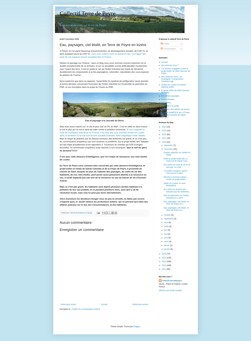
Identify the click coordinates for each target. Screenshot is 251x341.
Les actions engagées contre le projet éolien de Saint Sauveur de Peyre (175, 70)
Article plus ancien (140, 304)
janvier (167, 249)
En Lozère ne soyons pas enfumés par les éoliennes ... (177, 190)
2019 (164, 130)
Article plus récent (68, 304)
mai (166, 234)
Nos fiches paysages (170, 96)
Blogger (137, 326)
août (166, 222)
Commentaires (168, 49)
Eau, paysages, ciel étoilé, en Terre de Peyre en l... (176, 203)
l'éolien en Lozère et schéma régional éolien (173, 86)
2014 (164, 258)
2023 (164, 127)
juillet (166, 226)
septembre (169, 219)
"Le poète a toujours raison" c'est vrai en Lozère (175, 172)
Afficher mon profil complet (170, 290)
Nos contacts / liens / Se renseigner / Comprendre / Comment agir (172, 79)
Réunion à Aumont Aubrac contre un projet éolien (175, 178)
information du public (170, 106)
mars (166, 241)
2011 (164, 269)
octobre (167, 215)
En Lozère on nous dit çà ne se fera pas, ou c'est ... (177, 166)
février (167, 245)
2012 (164, 265)
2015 (164, 254)
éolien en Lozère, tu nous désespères (175, 184)
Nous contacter (167, 99)
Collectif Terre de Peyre (88, 13)
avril (166, 238)
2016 (164, 142)
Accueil (104, 304)
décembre (168, 145)
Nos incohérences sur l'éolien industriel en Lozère (176, 196)
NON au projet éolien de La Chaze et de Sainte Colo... (176, 160)
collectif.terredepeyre (172, 281)
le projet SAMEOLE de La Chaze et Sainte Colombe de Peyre (175, 113)
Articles (165, 44)
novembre (168, 149)
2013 (164, 261)
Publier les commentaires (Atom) (86, 309)
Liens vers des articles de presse (175, 109)
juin (166, 230)
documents (166, 102)
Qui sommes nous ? (170, 65)
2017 (164, 138)
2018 (164, 134)
